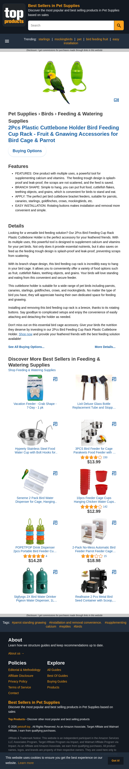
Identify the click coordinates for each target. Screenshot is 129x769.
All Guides (54, 670)
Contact (13, 693)
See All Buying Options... (26, 347)
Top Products (17, 719)
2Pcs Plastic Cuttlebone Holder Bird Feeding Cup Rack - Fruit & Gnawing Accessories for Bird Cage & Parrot (63, 134)
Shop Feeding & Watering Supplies (32, 370)
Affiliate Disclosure (20, 675)
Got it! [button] (116, 760)
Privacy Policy (17, 681)
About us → (16, 653)
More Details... (105, 347)
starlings (44, 39)
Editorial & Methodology (24, 670)
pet (79, 39)
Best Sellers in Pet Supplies (54, 6)
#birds (78, 626)
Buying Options (27, 151)
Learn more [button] (26, 763)
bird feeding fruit (97, 39)
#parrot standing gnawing (29, 622)
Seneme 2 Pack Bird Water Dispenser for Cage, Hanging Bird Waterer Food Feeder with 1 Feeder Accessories (35, 500)
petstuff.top (23, 726)
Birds (47, 113)
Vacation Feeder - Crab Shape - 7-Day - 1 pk (35, 405)
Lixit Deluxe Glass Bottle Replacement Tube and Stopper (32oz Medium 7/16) (93, 405)
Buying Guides (57, 681)
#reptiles (65, 626)
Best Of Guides (57, 675)
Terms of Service (19, 687)
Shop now (25, 334)
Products (53, 687)
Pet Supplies (22, 113)
